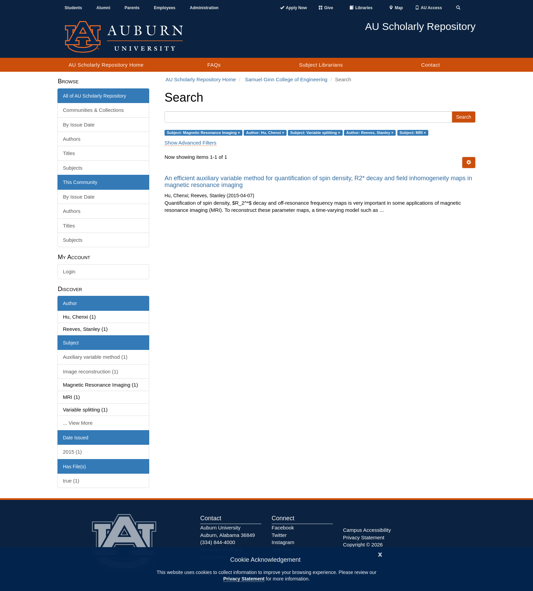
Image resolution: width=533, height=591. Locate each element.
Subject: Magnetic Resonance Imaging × (203, 133)
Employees (164, 7)
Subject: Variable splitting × (315, 133)
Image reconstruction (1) (90, 371)
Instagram (283, 542)
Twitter (279, 535)
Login (69, 271)
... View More (77, 423)
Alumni (103, 7)
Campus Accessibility (367, 530)
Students (73, 7)
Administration (204, 7)
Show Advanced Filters (191, 143)
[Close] (380, 553)
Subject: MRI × (412, 133)
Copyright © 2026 (363, 544)
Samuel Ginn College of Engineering (286, 79)
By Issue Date (78, 125)
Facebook (283, 527)
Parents (131, 7)
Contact (430, 65)
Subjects (73, 168)
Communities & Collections (93, 110)
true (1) (71, 481)
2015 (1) (72, 452)
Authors (72, 139)
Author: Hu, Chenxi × (265, 133)
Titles (69, 153)
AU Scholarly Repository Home (106, 65)
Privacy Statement (243, 578)
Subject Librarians (321, 65)
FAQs (214, 65)
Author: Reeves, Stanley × (370, 133)
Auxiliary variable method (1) (95, 357)
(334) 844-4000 (217, 542)
